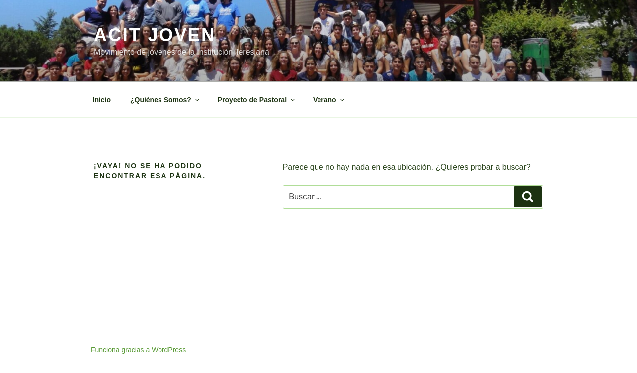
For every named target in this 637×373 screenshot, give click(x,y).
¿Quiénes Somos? (165, 100)
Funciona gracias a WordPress (138, 350)
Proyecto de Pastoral (257, 100)
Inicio (102, 100)
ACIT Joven (155, 35)
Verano (329, 100)
